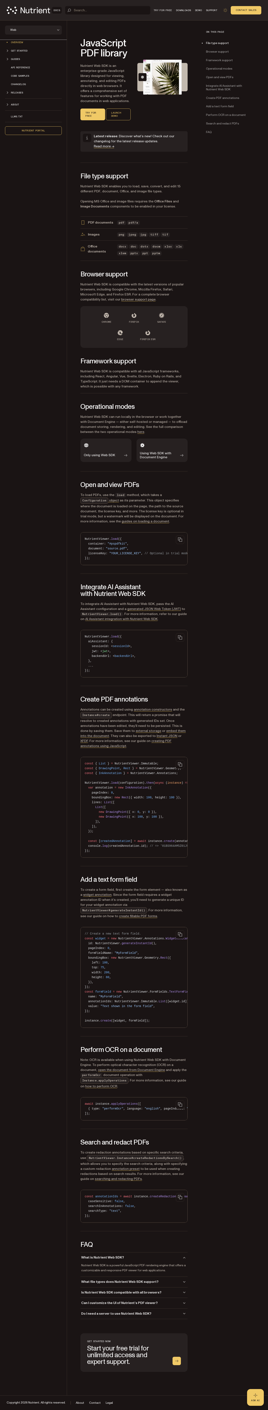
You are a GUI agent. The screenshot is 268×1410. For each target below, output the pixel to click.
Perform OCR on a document (226, 115)
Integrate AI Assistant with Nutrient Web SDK (224, 87)
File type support (217, 43)
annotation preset (126, 1169)
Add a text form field (220, 106)
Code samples (20, 76)
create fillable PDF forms (138, 916)
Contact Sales (246, 10)
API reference (20, 67)
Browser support (217, 52)
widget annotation (97, 894)
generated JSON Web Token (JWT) (154, 609)
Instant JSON (167, 736)
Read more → (104, 146)
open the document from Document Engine (131, 1070)
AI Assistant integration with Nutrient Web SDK (121, 619)
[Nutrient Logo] (34, 10)
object (99, 500)
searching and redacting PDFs (118, 1179)
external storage (148, 731)
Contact (95, 1403)
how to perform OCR (101, 1086)
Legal (109, 1403)
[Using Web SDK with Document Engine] (162, 450)
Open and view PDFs (219, 77)
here (140, 432)
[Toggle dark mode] (225, 10)
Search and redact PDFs (222, 124)
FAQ (209, 132)
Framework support (219, 60)
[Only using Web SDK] (105, 450)
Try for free (90, 114)
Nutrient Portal (33, 130)
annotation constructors (153, 709)
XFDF (84, 741)
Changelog (18, 84)
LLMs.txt (17, 116)
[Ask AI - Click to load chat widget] (255, 1397)
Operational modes (219, 69)
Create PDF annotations (222, 98)
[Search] (107, 10)
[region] (134, 548)
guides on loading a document (145, 521)
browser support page (138, 299)
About (80, 1403)
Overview (17, 42)
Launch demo (116, 114)
